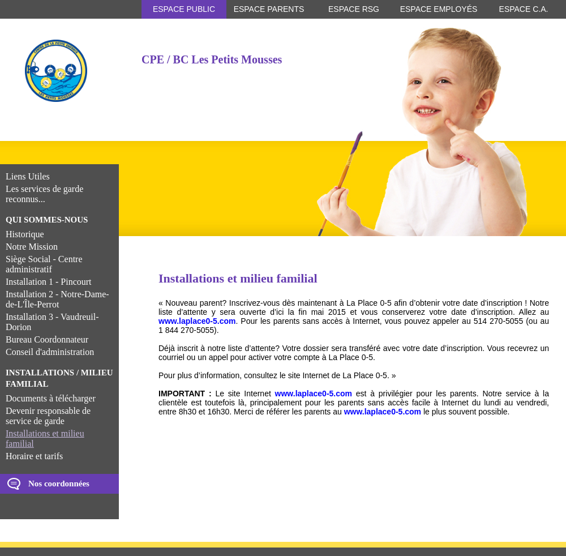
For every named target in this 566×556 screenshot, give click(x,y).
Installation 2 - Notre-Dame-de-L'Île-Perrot (57, 299)
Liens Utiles (28, 176)
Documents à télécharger (51, 398)
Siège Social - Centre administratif (44, 264)
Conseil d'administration (50, 352)
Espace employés (439, 9)
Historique (25, 234)
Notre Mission (32, 246)
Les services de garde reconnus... (44, 194)
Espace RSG (353, 9)
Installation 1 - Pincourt (49, 281)
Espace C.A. (523, 9)
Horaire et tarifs (34, 456)
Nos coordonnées (58, 483)
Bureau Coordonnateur (47, 339)
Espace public (184, 9)
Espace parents (269, 9)
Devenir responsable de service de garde (48, 416)
